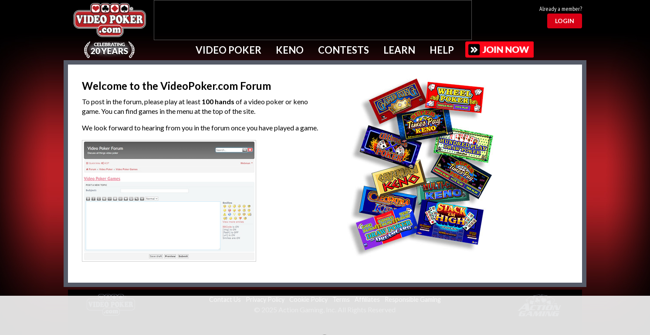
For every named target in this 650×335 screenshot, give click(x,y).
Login (564, 20)
